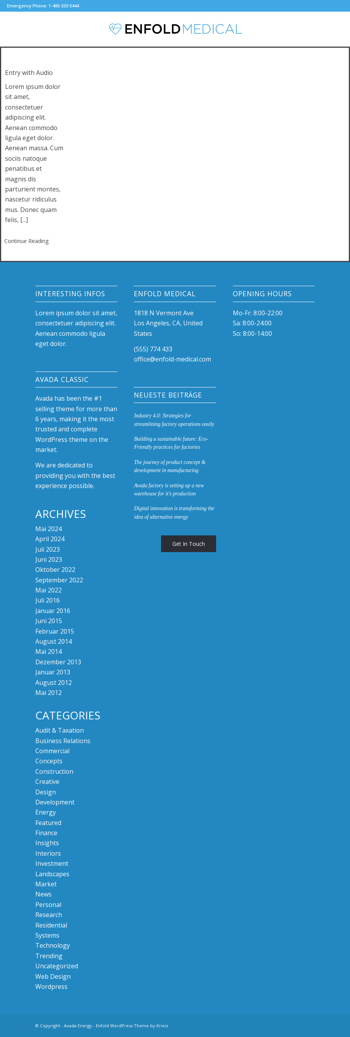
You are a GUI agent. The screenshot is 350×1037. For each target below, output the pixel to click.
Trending (48, 956)
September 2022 (59, 580)
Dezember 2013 (58, 662)
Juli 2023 (47, 549)
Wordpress (51, 986)
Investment (51, 863)
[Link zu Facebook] (285, 1024)
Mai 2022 (48, 590)
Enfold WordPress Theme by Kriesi (132, 1025)
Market (46, 884)
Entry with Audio (29, 72)
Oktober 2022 (55, 569)
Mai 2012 (48, 692)
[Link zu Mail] (309, 1024)
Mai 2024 (48, 529)
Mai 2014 (48, 651)
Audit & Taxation (59, 730)
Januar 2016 (52, 610)
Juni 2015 (48, 621)
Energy (45, 812)
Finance (46, 833)
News (43, 894)
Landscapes (52, 874)
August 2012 (53, 682)
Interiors (48, 853)
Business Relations (62, 740)
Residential (51, 925)
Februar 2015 (54, 631)
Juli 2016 (47, 600)
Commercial (52, 751)
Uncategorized (56, 966)
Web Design (53, 976)
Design (45, 792)
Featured (48, 822)
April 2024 (49, 539)
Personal (48, 904)
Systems (47, 935)
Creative (47, 781)
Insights (47, 843)
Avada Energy (78, 1025)
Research (48, 914)
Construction (54, 771)
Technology (52, 945)
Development (55, 802)
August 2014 (53, 641)
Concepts (48, 761)
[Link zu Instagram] (297, 1024)
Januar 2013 (52, 672)
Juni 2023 (48, 559)
